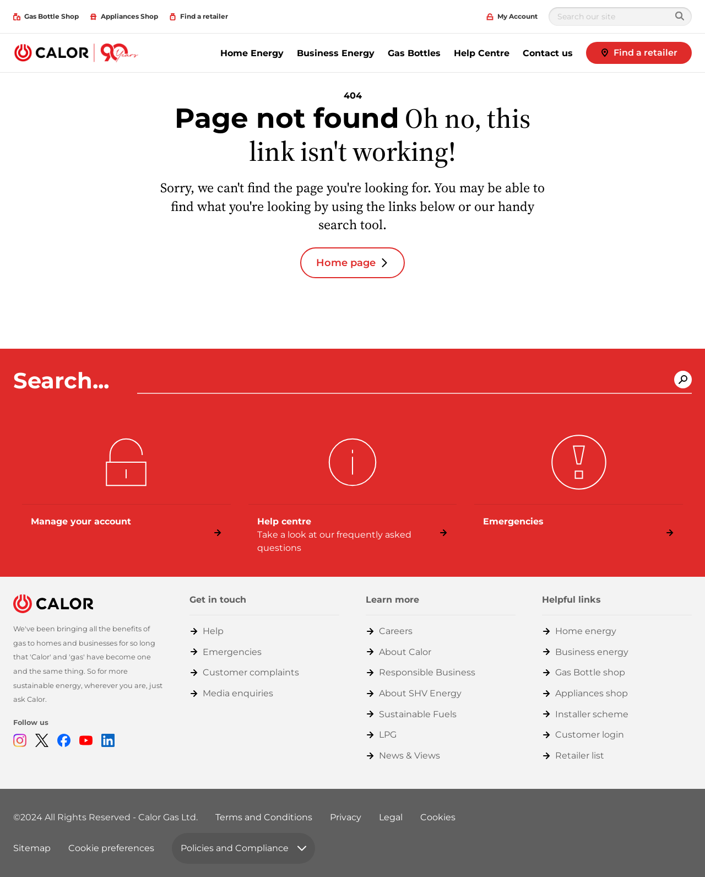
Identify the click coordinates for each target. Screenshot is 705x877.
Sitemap (32, 848)
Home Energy (252, 53)
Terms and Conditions (263, 817)
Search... (64, 380)
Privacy (345, 817)
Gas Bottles (414, 53)
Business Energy (336, 53)
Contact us (548, 53)
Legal (391, 817)
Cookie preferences (111, 848)
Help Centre (481, 53)
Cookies (437, 817)
